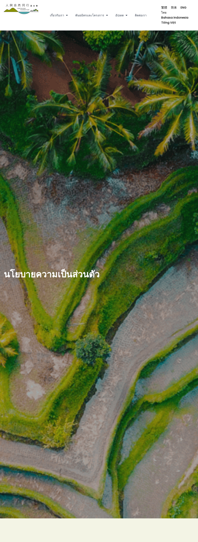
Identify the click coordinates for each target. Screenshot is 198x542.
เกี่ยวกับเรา (59, 15)
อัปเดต (121, 15)
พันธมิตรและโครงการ (91, 15)
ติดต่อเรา (141, 15)
